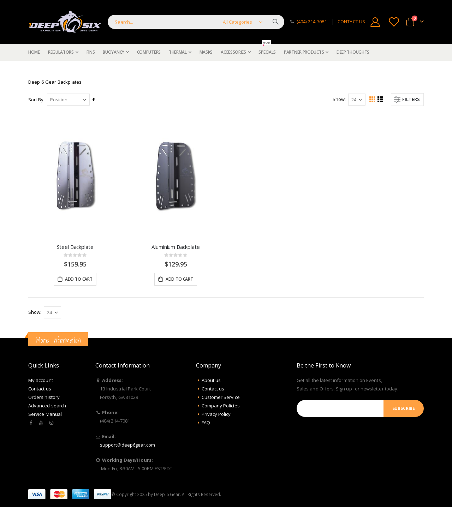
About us (211, 381)
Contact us (39, 389)
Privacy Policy (216, 415)
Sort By (35, 99)
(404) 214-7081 (312, 22)
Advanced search (47, 406)
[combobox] (196, 22)
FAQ (206, 423)
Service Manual (45, 415)
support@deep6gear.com (127, 445)
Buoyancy (54, 69)
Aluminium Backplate (175, 246)
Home (30, 69)
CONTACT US (351, 22)
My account (40, 381)
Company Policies (221, 406)
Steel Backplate (75, 246)
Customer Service (221, 398)
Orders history (44, 398)
